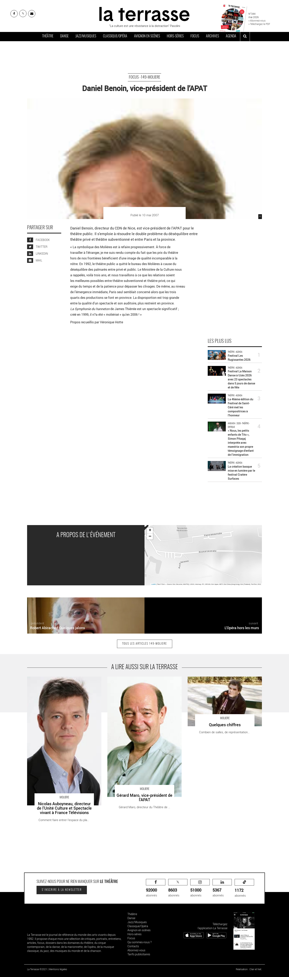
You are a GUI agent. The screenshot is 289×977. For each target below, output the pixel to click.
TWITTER (37, 247)
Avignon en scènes (147, 36)
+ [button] (150, 530)
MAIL (34, 260)
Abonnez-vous (136, 950)
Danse (64, 36)
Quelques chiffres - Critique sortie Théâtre (215, 679)
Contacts (133, 946)
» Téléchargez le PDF (259, 24)
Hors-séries (175, 36)
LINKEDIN (37, 253)
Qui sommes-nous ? (139, 942)
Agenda (231, 36)
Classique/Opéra (115, 36)
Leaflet (153, 584)
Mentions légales (58, 969)
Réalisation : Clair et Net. (249, 969)
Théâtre (47, 36)
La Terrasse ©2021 (37, 969)
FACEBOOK (38, 240)
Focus (194, 36)
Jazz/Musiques (85, 36)
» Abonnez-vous (257, 20)
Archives (212, 36)
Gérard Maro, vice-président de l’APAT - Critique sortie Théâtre (142, 681)
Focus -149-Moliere (144, 77)
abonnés (155, 888)
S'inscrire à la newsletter (62, 890)
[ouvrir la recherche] (245, 36)
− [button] (150, 537)
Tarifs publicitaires (138, 954)
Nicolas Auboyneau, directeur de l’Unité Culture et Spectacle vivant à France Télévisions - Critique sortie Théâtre (62, 683)
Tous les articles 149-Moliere (144, 643)
